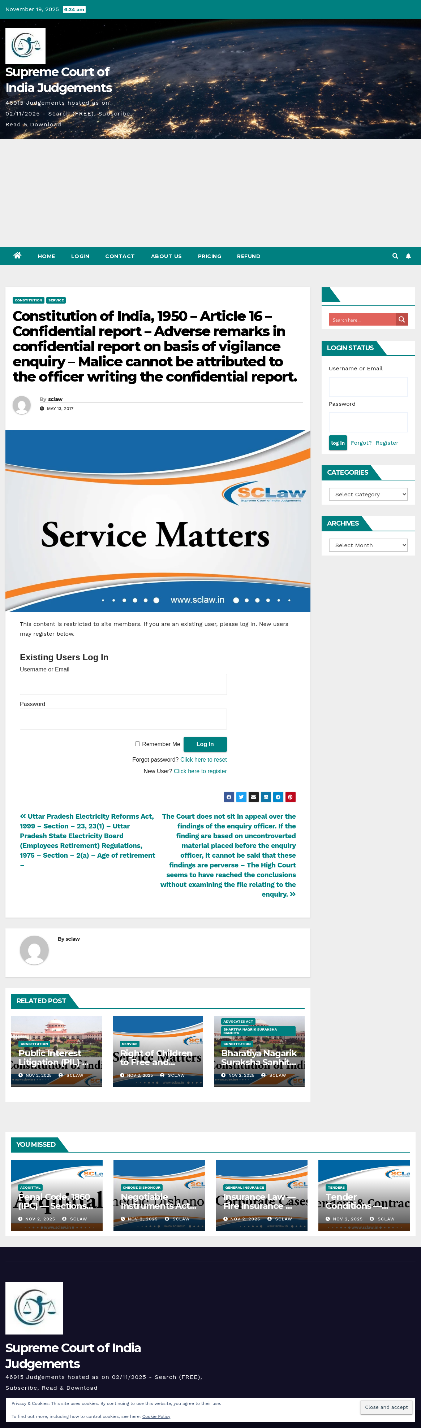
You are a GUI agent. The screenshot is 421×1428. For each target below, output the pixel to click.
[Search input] (362, 319)
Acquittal (30, 1187)
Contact (120, 256)
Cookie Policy (156, 1416)
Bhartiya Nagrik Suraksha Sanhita (250, 1031)
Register (387, 442)
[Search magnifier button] (402, 319)
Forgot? (361, 442)
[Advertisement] (210, 193)
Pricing (210, 256)
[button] (395, 256)
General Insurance (245, 1187)
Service (56, 300)
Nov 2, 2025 (40, 1219)
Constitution (28, 300)
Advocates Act (238, 1021)
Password (32, 704)
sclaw (55, 399)
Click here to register (200, 771)
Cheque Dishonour (142, 1187)
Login (80, 256)
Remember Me (161, 744)
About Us (166, 256)
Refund (249, 256)
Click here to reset (203, 760)
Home (46, 256)
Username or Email (44, 669)
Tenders (336, 1187)
